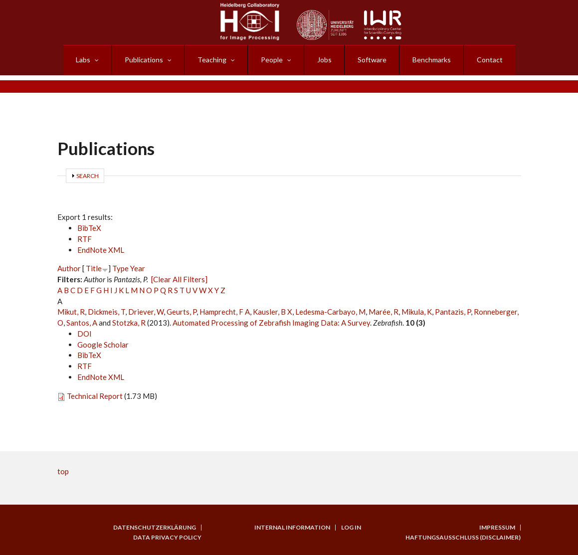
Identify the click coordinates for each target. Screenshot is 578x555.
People (272, 59)
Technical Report (95, 395)
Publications (144, 59)
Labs (83, 59)
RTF (84, 238)
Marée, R (383, 311)
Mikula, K (416, 311)
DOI (84, 333)
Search (87, 176)
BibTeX (89, 227)
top (63, 471)
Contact (490, 59)
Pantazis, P (453, 311)
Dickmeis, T (106, 311)
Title (94, 268)
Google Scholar (103, 344)
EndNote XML (100, 249)
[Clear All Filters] (179, 279)
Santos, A (81, 322)
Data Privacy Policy (167, 538)
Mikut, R (71, 311)
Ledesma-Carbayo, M (330, 311)
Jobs (324, 59)
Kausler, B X (272, 311)
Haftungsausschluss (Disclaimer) (463, 538)
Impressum (497, 528)
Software (372, 59)
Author (69, 268)
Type (120, 268)
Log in (351, 528)
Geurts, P (181, 311)
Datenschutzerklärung (154, 528)
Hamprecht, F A (224, 311)
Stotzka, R (129, 322)
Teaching (211, 59)
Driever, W (146, 311)
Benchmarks (431, 59)
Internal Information (292, 528)
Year (137, 268)
